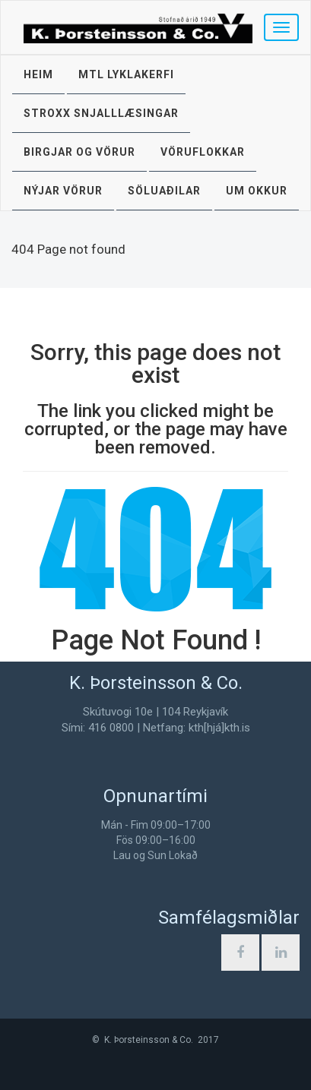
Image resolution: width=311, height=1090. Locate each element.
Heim (38, 74)
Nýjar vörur (63, 191)
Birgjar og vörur (79, 152)
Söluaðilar (164, 191)
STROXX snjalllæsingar (101, 113)
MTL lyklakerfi (126, 74)
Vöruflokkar (202, 152)
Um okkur (256, 191)
